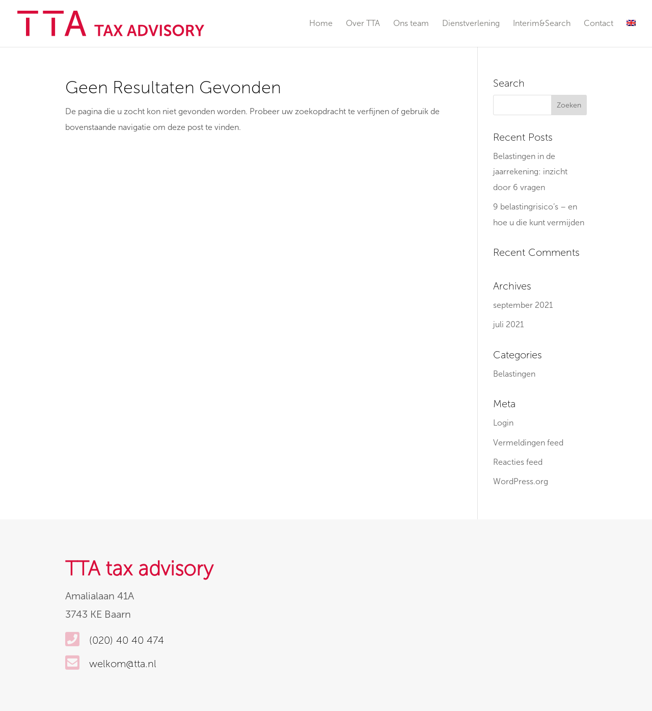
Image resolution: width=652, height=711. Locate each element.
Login (503, 423)
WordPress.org (520, 481)
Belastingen (514, 374)
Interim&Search (541, 24)
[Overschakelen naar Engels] (631, 33)
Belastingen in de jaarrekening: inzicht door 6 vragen (530, 171)
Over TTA (363, 24)
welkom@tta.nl (122, 663)
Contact (598, 24)
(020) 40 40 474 (126, 640)
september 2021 (523, 305)
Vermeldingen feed (528, 442)
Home (321, 24)
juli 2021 (508, 324)
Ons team (411, 24)
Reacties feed (517, 462)
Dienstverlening (471, 24)
